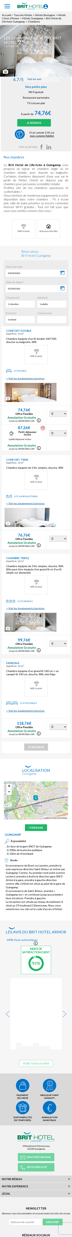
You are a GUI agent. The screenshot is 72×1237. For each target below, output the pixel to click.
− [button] (9, 792)
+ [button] (9, 786)
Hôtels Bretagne (45, 15)
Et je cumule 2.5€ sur (42, 134)
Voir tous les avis (36, 1040)
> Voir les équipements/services (25, 378)
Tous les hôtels (23, 15)
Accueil (6, 15)
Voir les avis (27, 79)
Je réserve (34, 122)
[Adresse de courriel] (25, 1212)
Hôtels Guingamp (32, 18)
